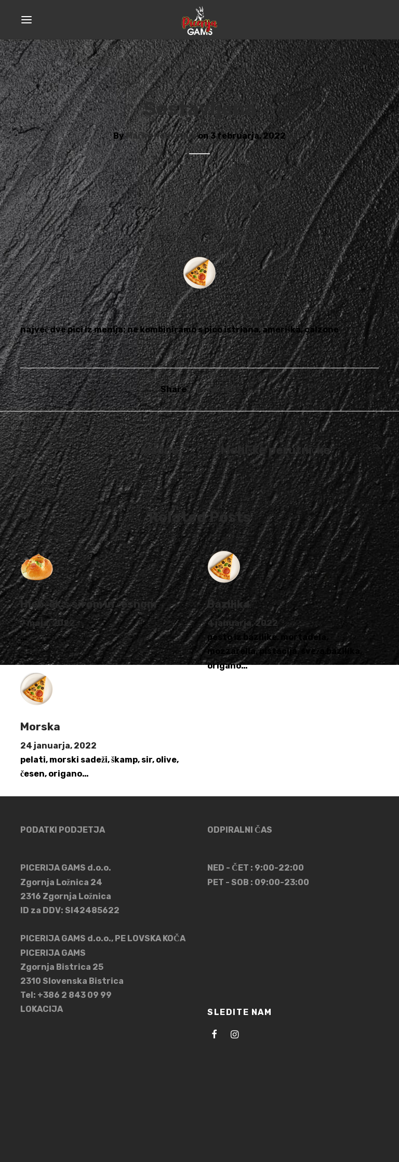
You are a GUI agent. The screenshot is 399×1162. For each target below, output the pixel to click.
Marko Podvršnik (161, 136)
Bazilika (228, 604)
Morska (40, 726)
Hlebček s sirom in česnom (88, 604)
